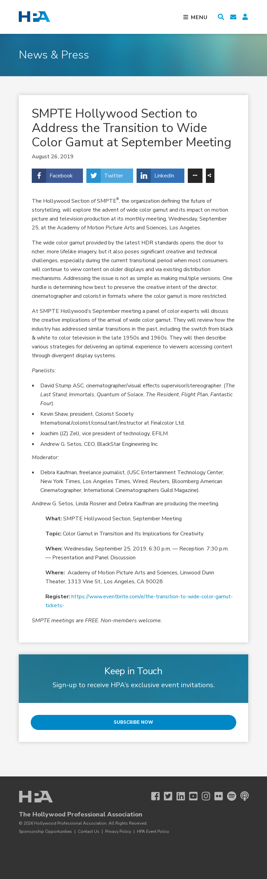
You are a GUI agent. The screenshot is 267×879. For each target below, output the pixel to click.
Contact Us (88, 831)
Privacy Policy (118, 831)
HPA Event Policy (153, 831)
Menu (198, 17)
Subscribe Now (133, 722)
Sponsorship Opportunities (45, 831)
